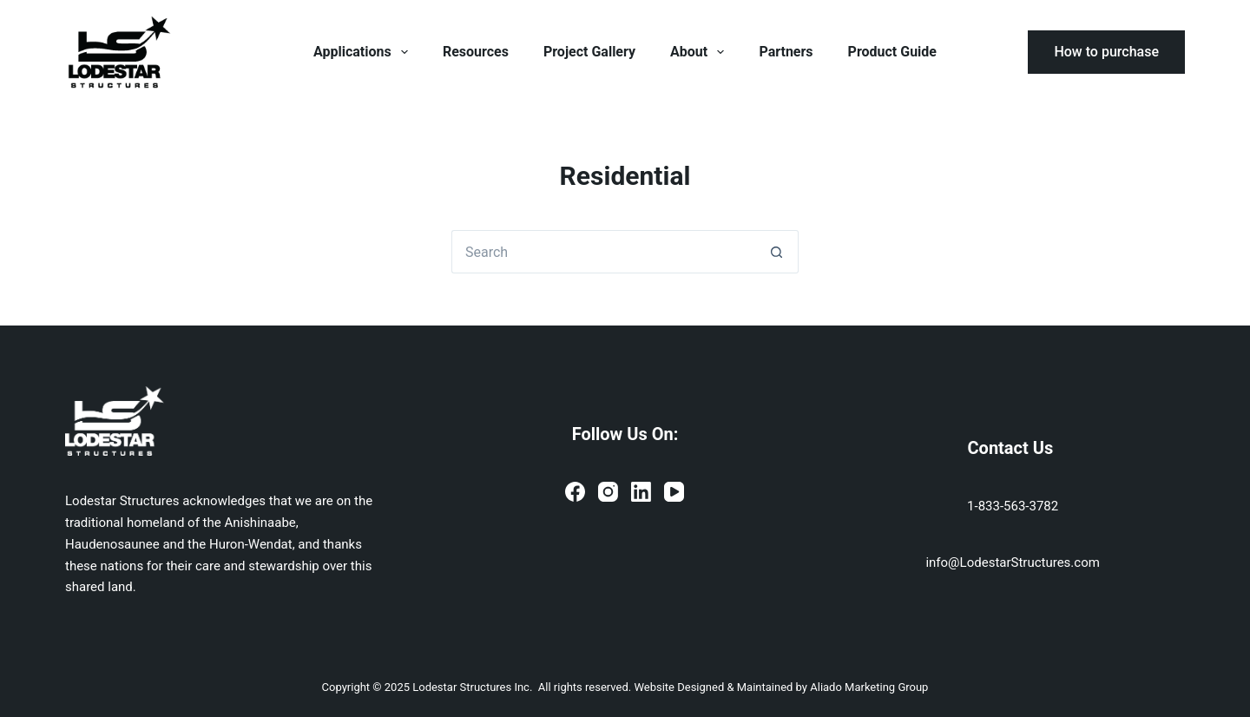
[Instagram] (608, 492)
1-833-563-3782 (1012, 506)
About (700, 52)
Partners (785, 51)
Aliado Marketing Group (869, 687)
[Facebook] (575, 492)
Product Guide (892, 51)
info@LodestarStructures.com (1012, 562)
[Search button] (777, 251)
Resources (476, 51)
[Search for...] (603, 251)
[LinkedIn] (641, 492)
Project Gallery (589, 51)
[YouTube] (674, 492)
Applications (364, 52)
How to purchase (1106, 51)
